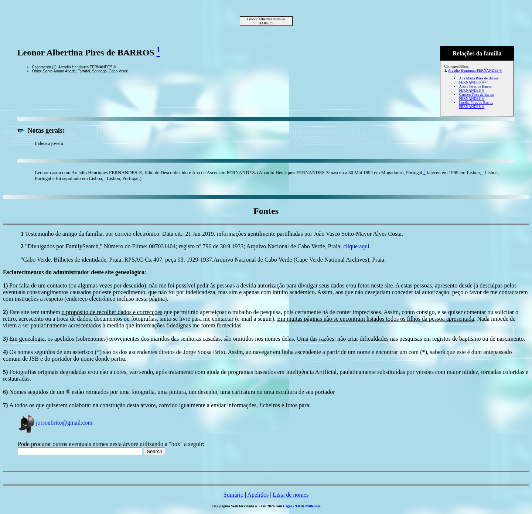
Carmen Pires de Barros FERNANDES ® (476, 96)
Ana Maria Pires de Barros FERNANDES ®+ (478, 80)
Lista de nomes (290, 494)
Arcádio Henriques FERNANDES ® (475, 70)
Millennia (313, 506)
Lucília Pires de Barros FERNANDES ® (476, 105)
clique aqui (356, 246)
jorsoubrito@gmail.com (55, 422)
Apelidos (258, 494)
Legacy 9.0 (291, 506)
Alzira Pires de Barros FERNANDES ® (475, 88)
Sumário (233, 494)
